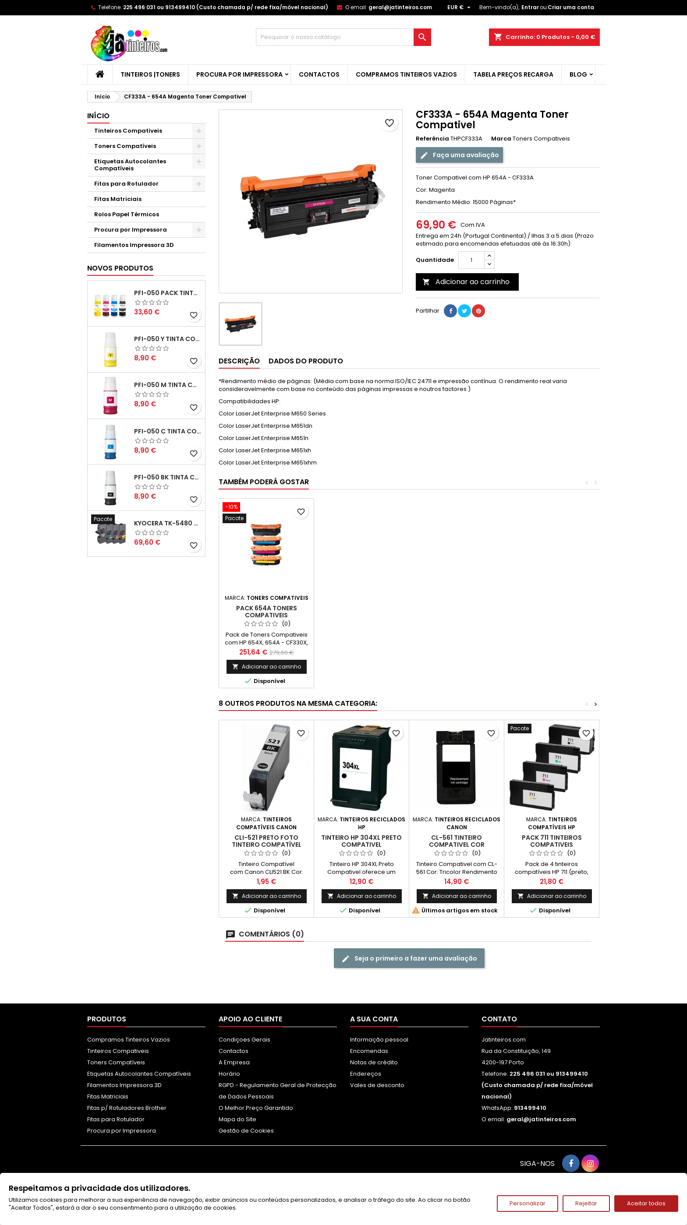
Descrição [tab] (239, 361)
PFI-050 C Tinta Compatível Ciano (168, 431)
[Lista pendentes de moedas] (460, 7)
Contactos (319, 74)
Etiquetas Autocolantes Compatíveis (130, 164)
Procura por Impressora (239, 74)
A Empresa (234, 1062)
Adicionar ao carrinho (466, 282)
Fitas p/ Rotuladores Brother (126, 1108)
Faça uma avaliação (459, 155)
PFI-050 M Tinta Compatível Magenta (168, 384)
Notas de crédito (374, 1062)
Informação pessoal (379, 1039)
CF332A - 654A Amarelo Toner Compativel (457, 612)
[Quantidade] (471, 260)
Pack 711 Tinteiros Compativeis (552, 841)
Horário (229, 1074)
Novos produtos (120, 268)
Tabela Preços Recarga (513, 74)
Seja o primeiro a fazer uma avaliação (409, 958)
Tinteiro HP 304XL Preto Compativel (361, 841)
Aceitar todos (646, 1203)
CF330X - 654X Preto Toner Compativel (266, 612)
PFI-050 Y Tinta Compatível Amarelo (168, 338)
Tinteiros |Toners (150, 74)
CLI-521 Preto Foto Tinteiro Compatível (266, 841)
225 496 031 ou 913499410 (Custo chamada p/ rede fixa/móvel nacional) (225, 7)
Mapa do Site (237, 1119)
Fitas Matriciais (118, 199)
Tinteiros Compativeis (128, 131)
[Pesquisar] (343, 37)
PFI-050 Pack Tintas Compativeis (168, 292)
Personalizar (527, 1203)
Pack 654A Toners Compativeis (551, 612)
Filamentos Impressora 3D (134, 245)
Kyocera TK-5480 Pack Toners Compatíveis (168, 523)
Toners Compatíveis (125, 146)
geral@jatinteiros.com (400, 7)
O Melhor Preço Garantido (256, 1108)
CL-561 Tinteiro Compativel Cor (457, 841)
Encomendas (369, 1051)
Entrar (530, 7)
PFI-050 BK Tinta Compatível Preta (168, 477)
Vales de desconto (377, 1085)
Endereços (365, 1074)
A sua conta (374, 1019)
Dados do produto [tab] (306, 361)
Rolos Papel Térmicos (126, 214)
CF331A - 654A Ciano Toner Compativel (361, 612)
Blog (578, 74)
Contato (499, 1019)
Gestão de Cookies (246, 1130)
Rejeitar (586, 1203)
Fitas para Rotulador (126, 184)
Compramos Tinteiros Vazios (406, 74)
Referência (432, 139)
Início (98, 116)
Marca (501, 139)
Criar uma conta (571, 7)
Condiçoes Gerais (244, 1039)
